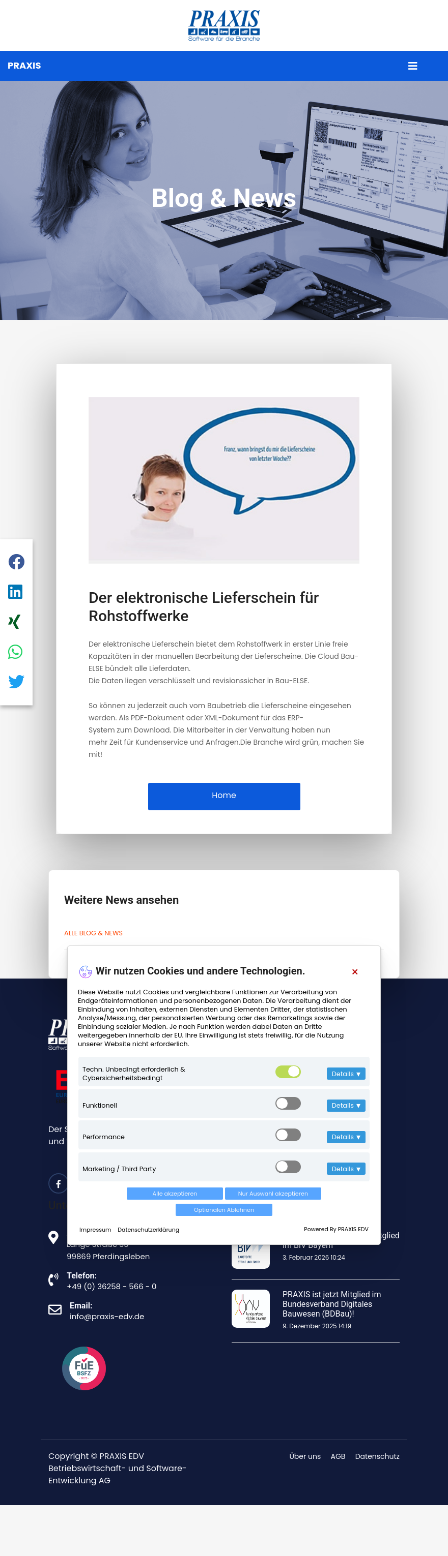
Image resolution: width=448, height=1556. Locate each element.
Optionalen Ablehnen (224, 1210)
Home (224, 795)
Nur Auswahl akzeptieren (273, 1193)
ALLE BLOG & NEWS (93, 933)
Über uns (305, 1456)
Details (346, 1074)
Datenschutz (377, 1456)
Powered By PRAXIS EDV (336, 1229)
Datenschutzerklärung (148, 1230)
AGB (338, 1456)
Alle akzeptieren (175, 1193)
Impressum (96, 1230)
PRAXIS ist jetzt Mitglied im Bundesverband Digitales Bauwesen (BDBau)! (332, 1304)
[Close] (355, 972)
